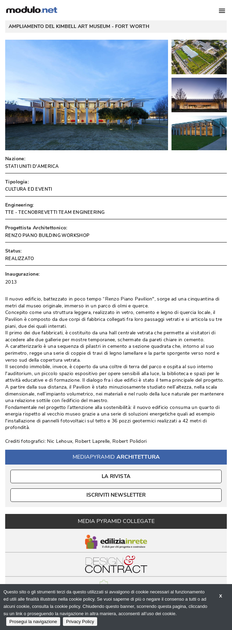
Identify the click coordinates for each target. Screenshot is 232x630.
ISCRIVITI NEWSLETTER (116, 494)
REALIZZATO (19, 259)
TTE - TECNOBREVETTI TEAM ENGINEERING (54, 212)
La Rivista (116, 476)
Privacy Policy (80, 621)
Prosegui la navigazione (33, 621)
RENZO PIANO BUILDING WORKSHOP (47, 235)
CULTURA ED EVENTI (28, 189)
